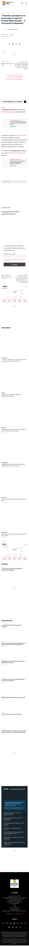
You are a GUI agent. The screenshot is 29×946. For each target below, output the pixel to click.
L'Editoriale (3, 641)
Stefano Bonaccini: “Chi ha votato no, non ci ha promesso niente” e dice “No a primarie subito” (13, 731)
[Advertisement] (14, 602)
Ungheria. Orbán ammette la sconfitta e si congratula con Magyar (13, 813)
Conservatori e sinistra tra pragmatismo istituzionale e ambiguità (11, 569)
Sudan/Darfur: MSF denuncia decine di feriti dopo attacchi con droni (14, 803)
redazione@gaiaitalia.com (17, 913)
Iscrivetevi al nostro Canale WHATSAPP (14, 79)
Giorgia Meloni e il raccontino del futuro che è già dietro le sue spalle (13, 661)
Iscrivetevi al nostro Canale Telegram (14, 76)
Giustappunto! (4, 462)
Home (2, 12)
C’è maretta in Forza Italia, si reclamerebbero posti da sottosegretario (13, 680)
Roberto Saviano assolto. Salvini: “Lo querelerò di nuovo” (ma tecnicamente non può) (13, 430)
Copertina (3, 623)
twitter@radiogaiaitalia (8, 112)
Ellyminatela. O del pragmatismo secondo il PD (13, 697)
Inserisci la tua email (9, 254)
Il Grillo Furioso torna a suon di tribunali (11, 714)
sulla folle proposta (20, 135)
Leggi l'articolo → (13, 126)
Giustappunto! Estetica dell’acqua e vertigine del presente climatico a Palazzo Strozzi (13, 464)
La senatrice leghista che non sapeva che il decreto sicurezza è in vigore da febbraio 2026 (13, 360)
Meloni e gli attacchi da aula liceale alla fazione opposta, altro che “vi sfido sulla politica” (13, 643)
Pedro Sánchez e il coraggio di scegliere (12, 828)
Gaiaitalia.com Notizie (10, 805)
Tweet (3, 107)
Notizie (2, 567)
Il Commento (7, 12)
